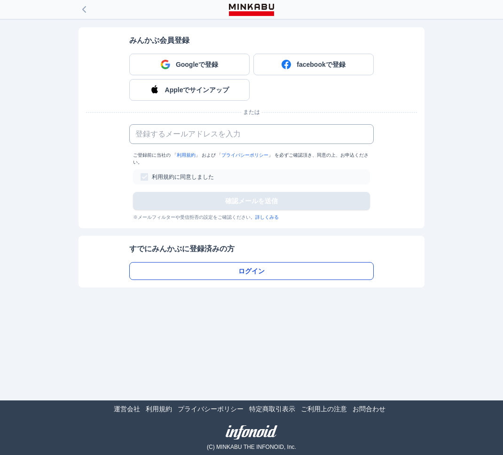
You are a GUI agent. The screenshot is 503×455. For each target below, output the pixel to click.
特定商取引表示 (272, 409)
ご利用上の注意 (324, 409)
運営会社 (127, 409)
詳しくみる (267, 217)
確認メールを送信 (251, 201)
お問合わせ (369, 409)
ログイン (251, 271)
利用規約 (186, 155)
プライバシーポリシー (244, 155)
